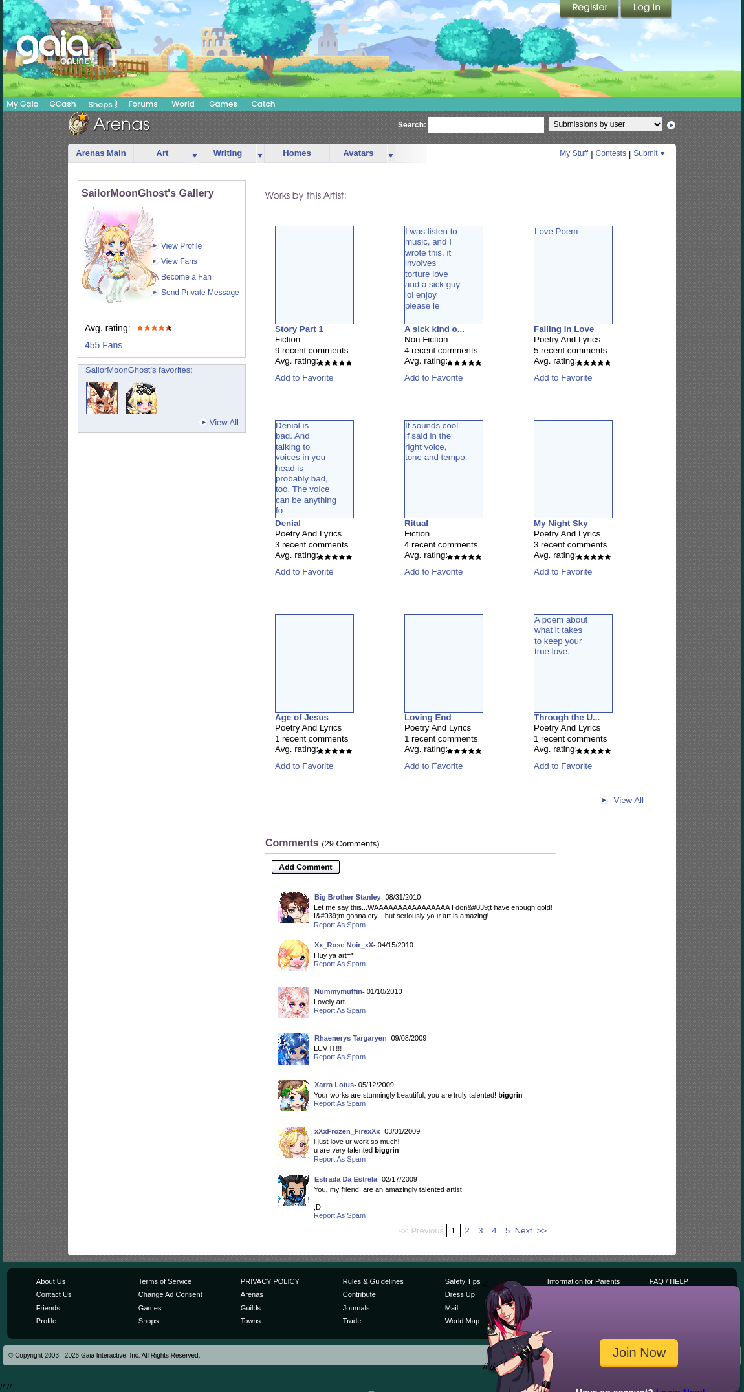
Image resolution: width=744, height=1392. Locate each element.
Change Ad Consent (170, 1294)
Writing (228, 153)
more (195, 153)
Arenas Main (101, 153)
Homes (297, 153)
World (183, 103)
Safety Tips (463, 1281)
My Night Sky (561, 523)
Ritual (416, 523)
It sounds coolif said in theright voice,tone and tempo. (436, 441)
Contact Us (54, 1294)
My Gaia (22, 103)
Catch (264, 103)
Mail (451, 1308)
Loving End (428, 717)
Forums (142, 103)
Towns (251, 1321)
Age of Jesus (302, 717)
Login (646, 9)
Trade (352, 1321)
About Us (50, 1281)
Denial (288, 523)
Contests (611, 153)
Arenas (252, 1294)
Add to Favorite (304, 377)
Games (223, 103)
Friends (48, 1308)
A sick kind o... (434, 329)
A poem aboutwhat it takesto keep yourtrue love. (560, 635)
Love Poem (556, 231)
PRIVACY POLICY (270, 1281)
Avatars (358, 153)
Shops (103, 104)
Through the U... (567, 717)
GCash (63, 103)
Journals (356, 1308)
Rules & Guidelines (373, 1281)
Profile (46, 1321)
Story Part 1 (299, 329)
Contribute (359, 1294)
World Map (462, 1321)
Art (163, 153)
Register (590, 9)
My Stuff (574, 153)
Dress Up (460, 1294)
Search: (412, 124)
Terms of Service (164, 1281)
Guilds (251, 1308)
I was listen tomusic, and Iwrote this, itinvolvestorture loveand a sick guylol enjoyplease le (432, 268)
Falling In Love (564, 329)
